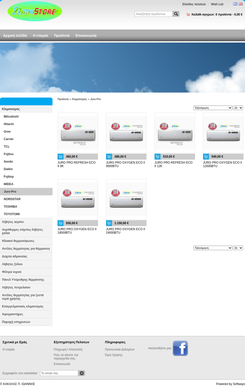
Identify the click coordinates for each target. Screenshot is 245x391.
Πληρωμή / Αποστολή (68, 349)
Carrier (9, 139)
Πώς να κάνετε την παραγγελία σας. (66, 356)
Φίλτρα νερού (11, 272)
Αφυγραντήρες (12, 314)
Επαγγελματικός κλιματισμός (23, 306)
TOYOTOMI (12, 214)
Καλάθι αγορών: (217, 14)
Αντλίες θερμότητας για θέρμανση (26, 248)
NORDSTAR (12, 199)
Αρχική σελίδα (15, 36)
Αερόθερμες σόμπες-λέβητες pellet (22, 231)
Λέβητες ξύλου (12, 264)
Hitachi (9, 124)
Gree (7, 131)
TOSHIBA (10, 206)
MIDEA (9, 184)
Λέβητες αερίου (13, 222)
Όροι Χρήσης (113, 355)
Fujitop (9, 176)
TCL (7, 146)
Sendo (8, 161)
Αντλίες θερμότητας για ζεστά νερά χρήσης (23, 296)
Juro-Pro (10, 191)
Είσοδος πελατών (194, 4)
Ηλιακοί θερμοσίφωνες (18, 241)
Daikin (8, 169)
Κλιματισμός (11, 109)
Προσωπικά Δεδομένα (119, 349)
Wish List (217, 4)
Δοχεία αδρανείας (14, 256)
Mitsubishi (11, 116)
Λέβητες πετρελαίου (16, 287)
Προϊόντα (62, 36)
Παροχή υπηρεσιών (16, 322)
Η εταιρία (40, 36)
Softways (239, 384)
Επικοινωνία (86, 36)
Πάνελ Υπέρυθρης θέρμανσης (23, 279)
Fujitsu (9, 154)
